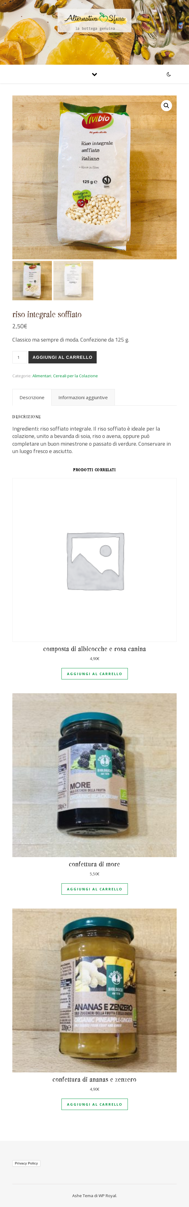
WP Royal (107, 1195)
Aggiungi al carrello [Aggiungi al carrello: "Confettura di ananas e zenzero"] (94, 1104)
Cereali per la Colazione (75, 376)
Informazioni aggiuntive (83, 397)
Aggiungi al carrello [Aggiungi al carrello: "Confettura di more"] (94, 889)
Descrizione (31, 397)
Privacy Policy (26, 1163)
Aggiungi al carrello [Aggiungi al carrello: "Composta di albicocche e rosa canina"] (94, 673)
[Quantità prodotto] (19, 357)
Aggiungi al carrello (62, 357)
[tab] (32, 397)
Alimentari (41, 376)
